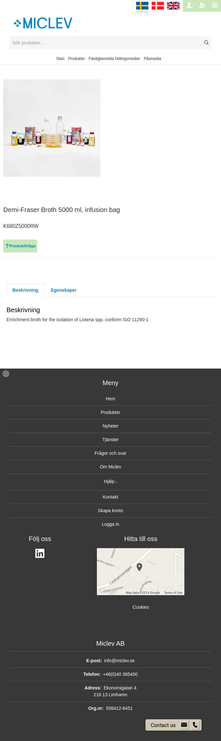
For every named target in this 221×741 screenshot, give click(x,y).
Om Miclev (110, 466)
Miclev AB (110, 643)
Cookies (141, 607)
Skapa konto (110, 510)
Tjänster (110, 439)
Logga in (110, 524)
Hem (110, 398)
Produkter (76, 58)
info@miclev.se (119, 660)
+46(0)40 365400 (120, 674)
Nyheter (110, 426)
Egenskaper (63, 290)
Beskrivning (25, 290)
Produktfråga (20, 245)
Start (60, 58)
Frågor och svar (110, 453)
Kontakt (110, 497)
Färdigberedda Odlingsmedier (114, 58)
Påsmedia (152, 58)
